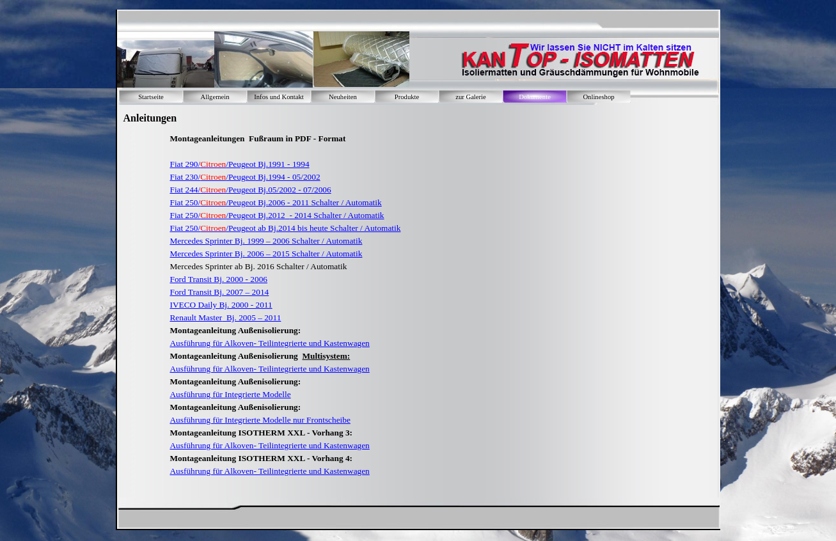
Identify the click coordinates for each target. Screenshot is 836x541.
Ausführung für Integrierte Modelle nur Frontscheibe (260, 420)
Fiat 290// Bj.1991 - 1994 (239, 164)
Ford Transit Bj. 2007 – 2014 (219, 292)
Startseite (151, 96)
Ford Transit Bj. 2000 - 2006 (218, 279)
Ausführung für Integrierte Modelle (230, 394)
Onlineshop (598, 96)
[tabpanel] (385, 311)
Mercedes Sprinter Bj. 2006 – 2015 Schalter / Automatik (266, 253)
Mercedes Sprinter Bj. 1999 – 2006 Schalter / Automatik (266, 241)
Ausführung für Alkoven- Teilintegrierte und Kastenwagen (269, 343)
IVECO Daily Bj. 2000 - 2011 (221, 305)
